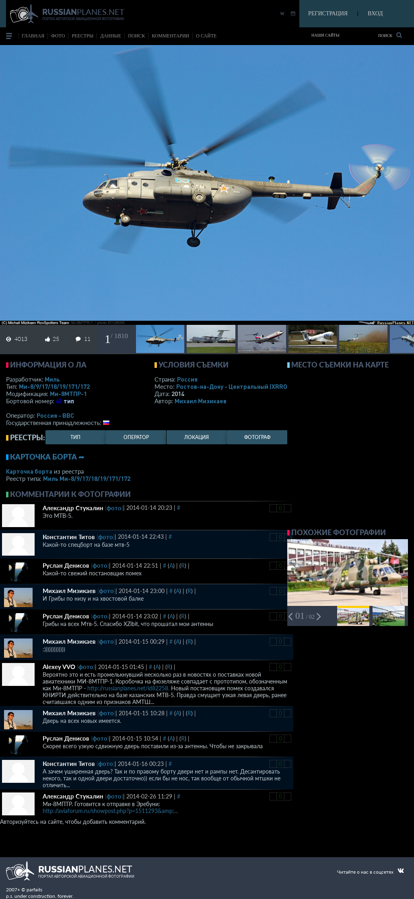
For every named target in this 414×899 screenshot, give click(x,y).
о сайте (206, 36)
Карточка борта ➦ (47, 456)
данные (110, 36)
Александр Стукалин (73, 507)
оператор (136, 437)
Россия (187, 379)
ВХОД (375, 13)
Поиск (390, 35)
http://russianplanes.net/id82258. (128, 688)
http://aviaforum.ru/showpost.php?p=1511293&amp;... (110, 810)
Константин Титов (69, 536)
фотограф (257, 437)
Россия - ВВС (55, 415)
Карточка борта (29, 471)
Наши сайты (325, 35)
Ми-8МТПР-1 (68, 393)
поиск (136, 36)
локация (196, 437)
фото (58, 36)
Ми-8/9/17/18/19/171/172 (54, 386)
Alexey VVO (59, 666)
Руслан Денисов (66, 565)
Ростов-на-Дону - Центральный (232, 386)
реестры (82, 36)
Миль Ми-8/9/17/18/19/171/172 (86, 478)
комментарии (170, 36)
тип (69, 400)
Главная (33, 36)
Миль (52, 379)
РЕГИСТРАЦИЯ (328, 13)
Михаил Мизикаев (201, 400)
